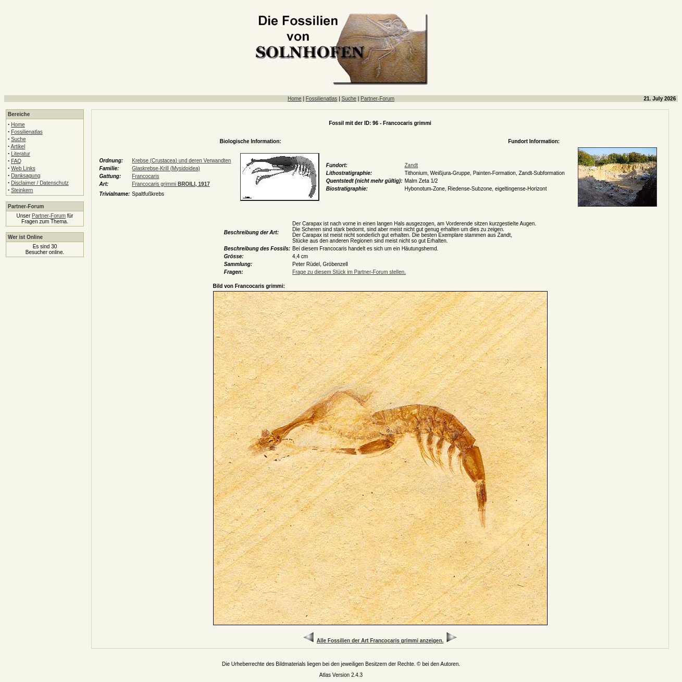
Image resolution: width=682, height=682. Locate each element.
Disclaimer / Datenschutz (40, 183)
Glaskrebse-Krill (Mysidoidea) (166, 168)
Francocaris (145, 176)
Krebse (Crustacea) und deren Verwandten (181, 160)
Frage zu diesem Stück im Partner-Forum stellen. (349, 272)
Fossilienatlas (322, 99)
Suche (349, 99)
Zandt (411, 165)
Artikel (18, 146)
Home (295, 99)
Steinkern (22, 190)
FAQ (16, 161)
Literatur (20, 154)
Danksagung (25, 176)
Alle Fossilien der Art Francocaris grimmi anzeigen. (380, 640)
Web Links (23, 168)
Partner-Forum (377, 99)
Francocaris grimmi (171, 184)
